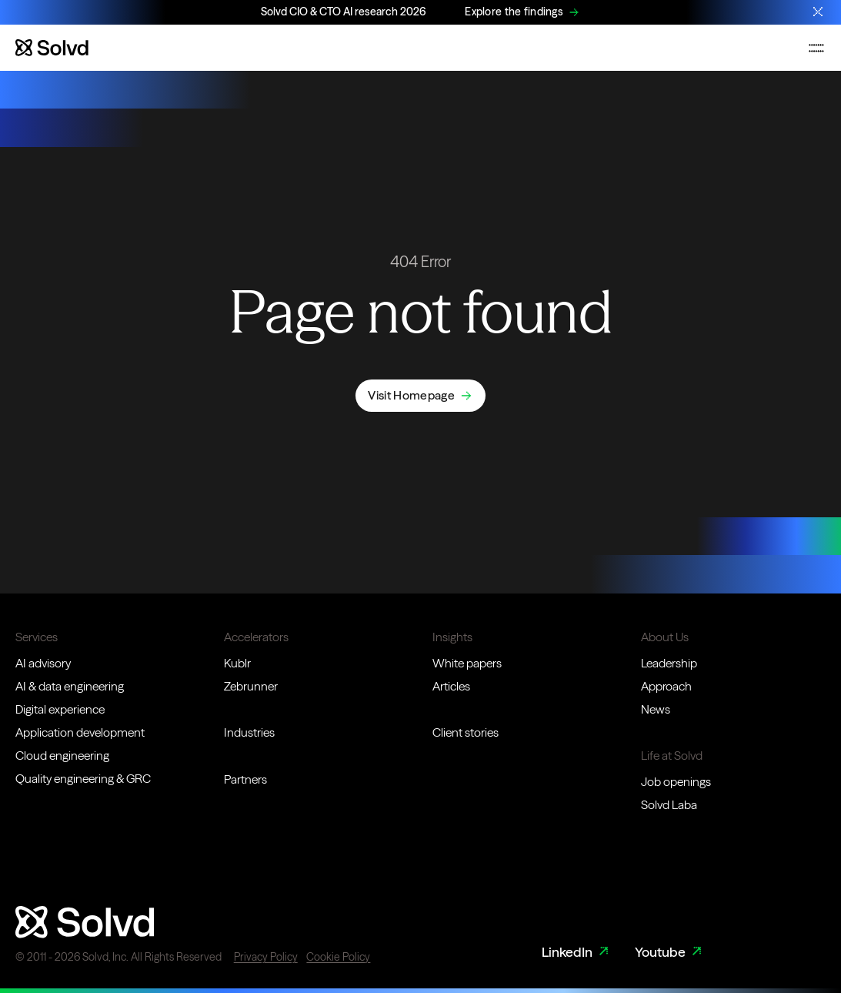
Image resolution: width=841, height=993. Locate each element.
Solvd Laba (669, 804)
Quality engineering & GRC (83, 778)
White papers (467, 663)
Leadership (669, 663)
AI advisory (43, 663)
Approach (666, 686)
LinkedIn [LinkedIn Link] (577, 952)
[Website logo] (51, 47)
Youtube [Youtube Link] (670, 952)
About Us (665, 637)
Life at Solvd (672, 755)
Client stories (465, 732)
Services (36, 637)
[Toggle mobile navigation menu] (816, 47)
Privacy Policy (266, 957)
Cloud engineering (62, 755)
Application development (80, 732)
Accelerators (256, 637)
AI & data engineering (69, 686)
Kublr (237, 663)
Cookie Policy (338, 957)
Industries (249, 732)
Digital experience (60, 709)
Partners (245, 779)
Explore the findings (514, 11)
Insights (452, 637)
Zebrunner (251, 686)
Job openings (676, 781)
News (655, 709)
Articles (451, 686)
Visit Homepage (411, 395)
